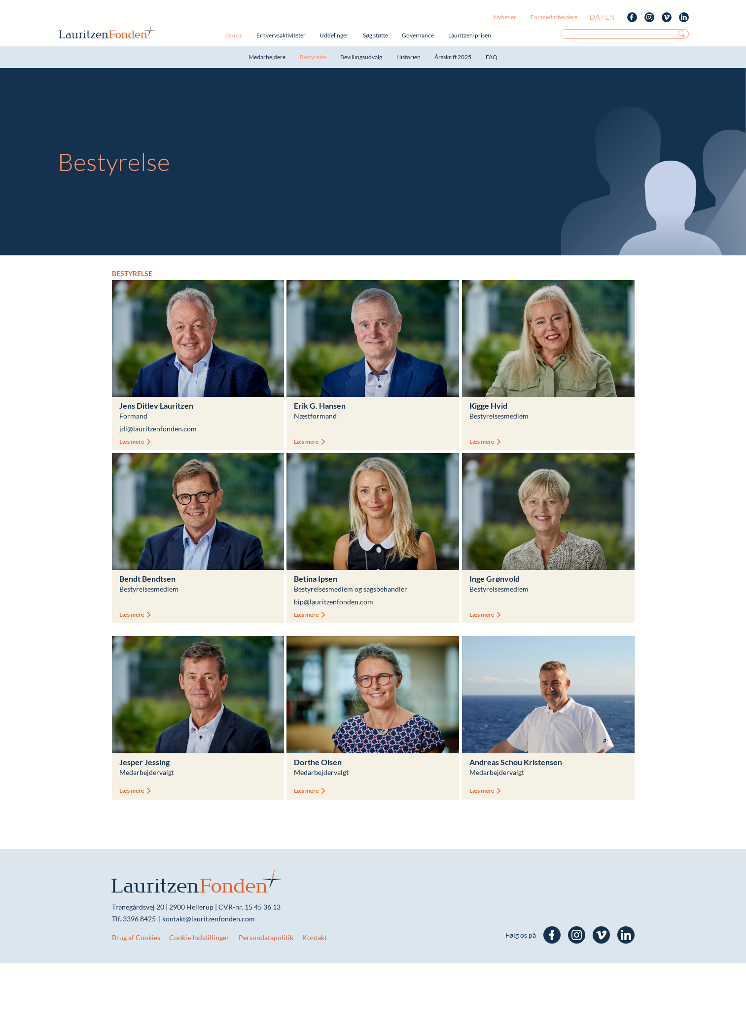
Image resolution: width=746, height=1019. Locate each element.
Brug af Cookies (136, 937)
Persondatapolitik (266, 937)
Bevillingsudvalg (361, 57)
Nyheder (505, 17)
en (610, 17)
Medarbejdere (267, 57)
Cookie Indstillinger (199, 937)
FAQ (491, 57)
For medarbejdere (554, 17)
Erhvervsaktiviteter (281, 35)
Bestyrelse (313, 57)
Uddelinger (334, 35)
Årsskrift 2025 (452, 57)
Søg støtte (375, 35)
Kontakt (314, 937)
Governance (418, 35)
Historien (408, 57)
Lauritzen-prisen (469, 35)
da (595, 17)
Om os (233, 35)
